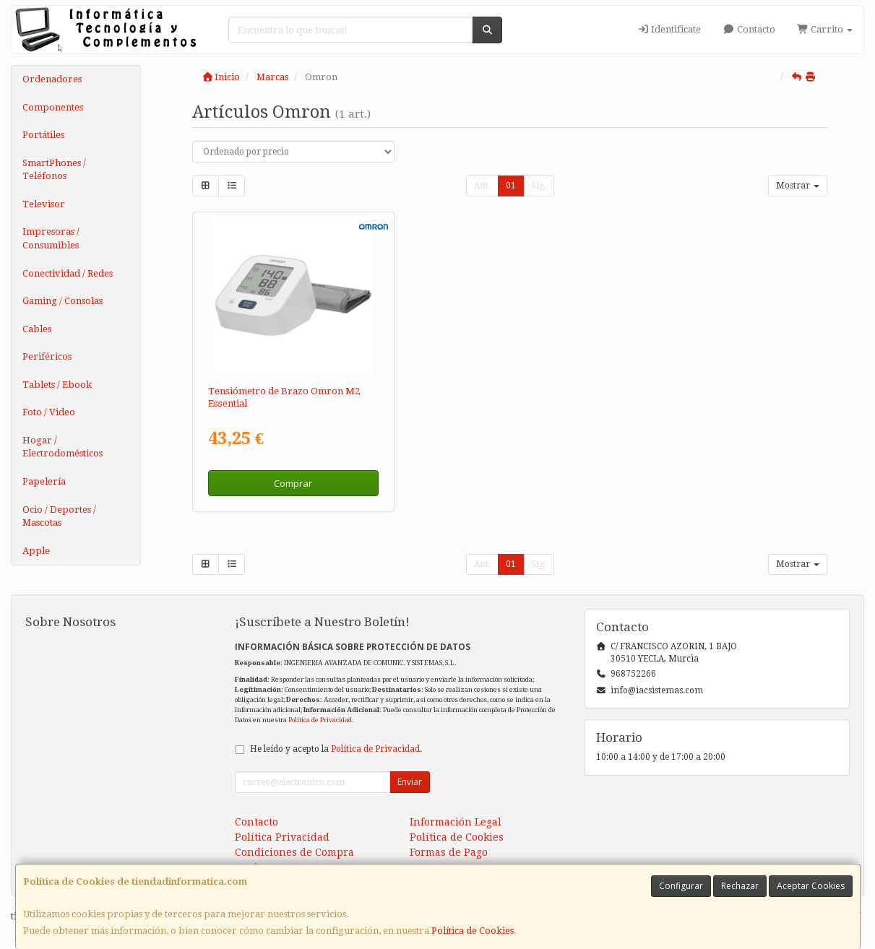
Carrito (825, 29)
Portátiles (43, 134)
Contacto (749, 29)
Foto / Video (48, 412)
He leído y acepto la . (336, 749)
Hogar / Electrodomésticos (62, 447)
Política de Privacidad (320, 720)
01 (511, 186)
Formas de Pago (449, 852)
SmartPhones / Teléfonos (54, 169)
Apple (36, 550)
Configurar (681, 886)
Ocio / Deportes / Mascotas (59, 516)
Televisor (43, 204)
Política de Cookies (472, 930)
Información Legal (455, 822)
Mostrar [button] (797, 186)
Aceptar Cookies (811, 886)
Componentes (52, 107)
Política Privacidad (282, 837)
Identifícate (669, 29)
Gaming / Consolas (62, 300)
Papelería (44, 481)
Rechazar (740, 886)
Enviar (409, 782)
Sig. (538, 186)
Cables (36, 329)
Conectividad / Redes (67, 273)
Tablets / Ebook (57, 384)
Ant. (482, 186)
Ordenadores (52, 79)
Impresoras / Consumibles (50, 238)
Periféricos (47, 356)
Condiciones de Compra (294, 852)
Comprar (293, 483)
